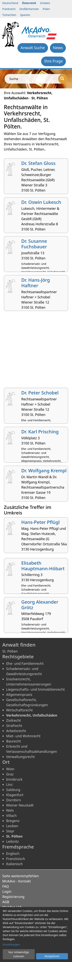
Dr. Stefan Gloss (38, 163)
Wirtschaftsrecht (19, 710)
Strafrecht (14, 725)
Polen (46, 9)
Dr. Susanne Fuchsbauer (34, 244)
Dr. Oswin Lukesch (41, 202)
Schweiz (45, 3)
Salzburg (13, 789)
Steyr (10, 831)
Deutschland (10, 3)
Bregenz (13, 820)
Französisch (15, 858)
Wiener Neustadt (20, 805)
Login (6, 891)
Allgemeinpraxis (19, 694)
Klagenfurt (14, 794)
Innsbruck (14, 779)
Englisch (13, 853)
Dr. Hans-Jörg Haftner (35, 283)
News (58, 47)
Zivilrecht (13, 720)
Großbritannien (29, 9)
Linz (9, 784)
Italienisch (14, 864)
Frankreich (9, 9)
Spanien (25, 15)
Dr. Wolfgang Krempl (44, 470)
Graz (10, 774)
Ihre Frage (53, 61)
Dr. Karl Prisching (40, 431)
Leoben (12, 826)
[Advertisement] (36, 351)
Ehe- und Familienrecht (25, 663)
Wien (10, 769)
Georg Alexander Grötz (39, 605)
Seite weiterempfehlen (20, 876)
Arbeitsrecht (16, 730)
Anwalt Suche (33, 47)
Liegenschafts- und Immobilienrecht (35, 689)
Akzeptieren (52, 956)
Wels (10, 810)
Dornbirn (13, 800)
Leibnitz (12, 841)
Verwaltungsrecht (20, 756)
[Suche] (62, 79)
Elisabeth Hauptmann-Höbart (43, 566)
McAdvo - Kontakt (16, 881)
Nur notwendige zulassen (18, 954)
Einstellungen (11, 944)
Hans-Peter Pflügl (40, 522)
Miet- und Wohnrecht (23, 736)
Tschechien (9, 15)
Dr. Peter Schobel (40, 392)
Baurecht (13, 741)
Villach (11, 815)
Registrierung (13, 896)
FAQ (5, 886)
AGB (5, 901)
